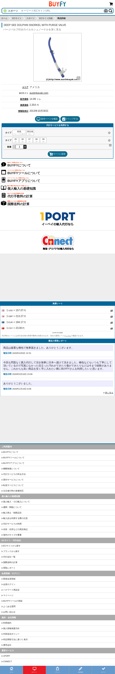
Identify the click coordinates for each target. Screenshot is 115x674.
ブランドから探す (11, 551)
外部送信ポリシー (11, 634)
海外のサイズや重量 (12, 535)
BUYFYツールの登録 (12, 601)
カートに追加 (57, 154)
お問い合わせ (9, 612)
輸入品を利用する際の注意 (15, 518)
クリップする (70, 119)
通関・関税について (12, 507)
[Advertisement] (57, 278)
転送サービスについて (13, 485)
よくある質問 (9, 606)
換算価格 (24, 105)
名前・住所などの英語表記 (15, 529)
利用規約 (7, 623)
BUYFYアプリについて (13, 463)
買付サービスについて (13, 480)
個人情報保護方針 (11, 628)
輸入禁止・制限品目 (12, 513)
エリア (25, 87)
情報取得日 (23, 111)
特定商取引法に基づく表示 (15, 639)
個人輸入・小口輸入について (16, 501)
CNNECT (7, 661)
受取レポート (9, 568)
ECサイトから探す (11, 546)
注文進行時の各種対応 (13, 491)
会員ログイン (9, 584)
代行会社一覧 (9, 557)
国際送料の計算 (10, 562)
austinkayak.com (39, 93)
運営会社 (7, 645)
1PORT (6, 656)
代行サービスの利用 (12, 524)
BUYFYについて (10, 452)
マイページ (8, 595)
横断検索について (11, 468)
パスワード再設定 (11, 590)
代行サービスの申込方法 (14, 474)
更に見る (109, 393)
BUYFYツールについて (13, 457)
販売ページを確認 (47, 119)
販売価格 (24, 99)
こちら (68, 336)
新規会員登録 (9, 579)
